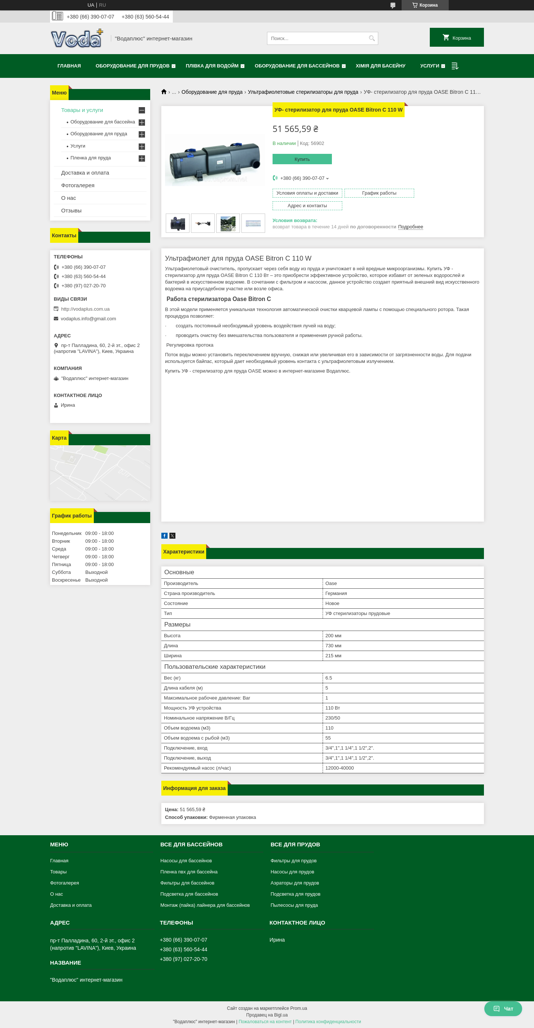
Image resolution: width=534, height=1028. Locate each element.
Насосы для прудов (292, 871)
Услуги (429, 66)
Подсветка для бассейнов (189, 893)
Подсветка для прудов (295, 893)
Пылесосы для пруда (294, 904)
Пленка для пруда (90, 158)
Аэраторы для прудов (295, 882)
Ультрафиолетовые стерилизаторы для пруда (303, 92)
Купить (302, 159)
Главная (69, 66)
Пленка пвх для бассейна (188, 871)
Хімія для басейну (381, 66)
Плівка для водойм (212, 66)
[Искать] (371, 38)
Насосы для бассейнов (186, 860)
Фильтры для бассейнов (187, 882)
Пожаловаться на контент (264, 1021)
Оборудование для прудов (132, 66)
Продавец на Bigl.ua (267, 1014)
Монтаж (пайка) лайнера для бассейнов (205, 904)
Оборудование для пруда (212, 92)
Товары (58, 871)
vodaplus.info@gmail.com (88, 318)
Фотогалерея (78, 185)
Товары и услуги (82, 110)
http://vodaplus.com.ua (85, 309)
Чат (503, 1008)
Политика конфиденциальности (328, 1021)
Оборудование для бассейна (102, 122)
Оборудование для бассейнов (297, 66)
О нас (68, 198)
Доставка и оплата (85, 172)
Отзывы (71, 210)
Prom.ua (298, 1007)
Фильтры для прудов (294, 860)
